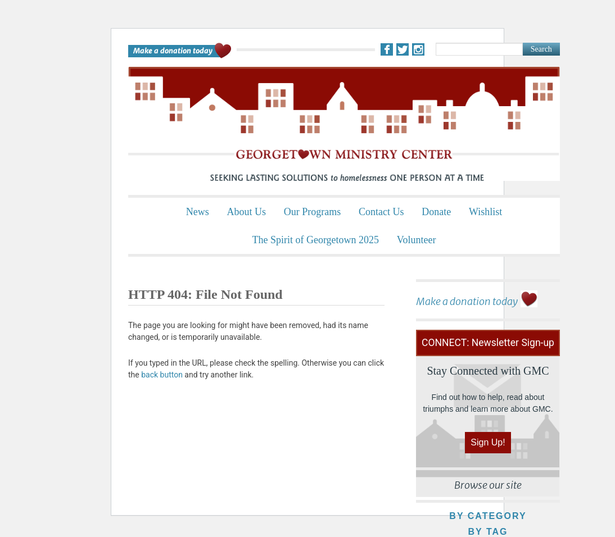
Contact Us (381, 211)
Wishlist (485, 211)
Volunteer (416, 239)
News (197, 211)
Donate (436, 211)
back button (162, 374)
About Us (246, 211)
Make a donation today (467, 301)
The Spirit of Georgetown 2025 (315, 239)
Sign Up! (488, 442)
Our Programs (312, 211)
